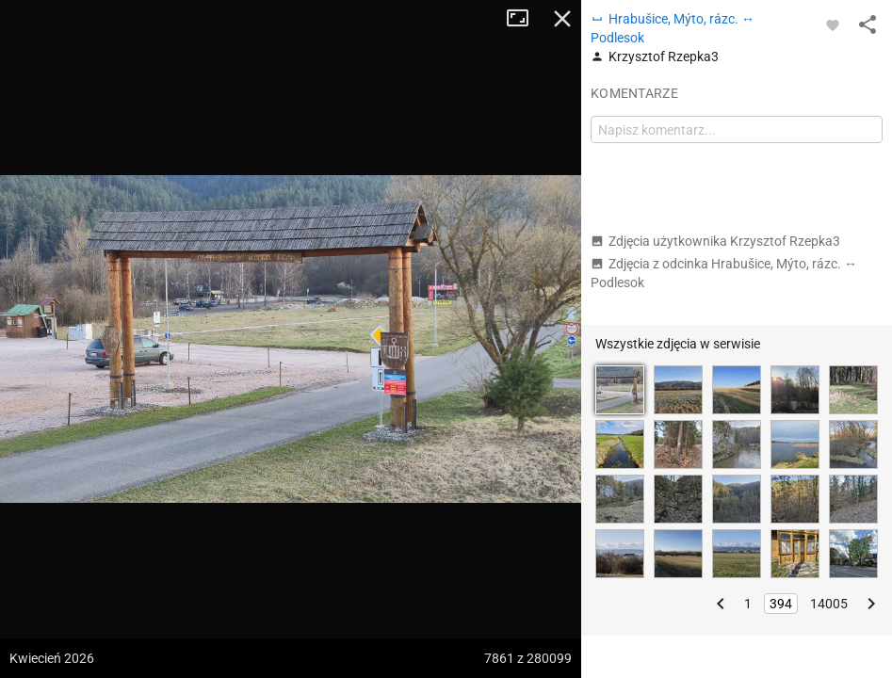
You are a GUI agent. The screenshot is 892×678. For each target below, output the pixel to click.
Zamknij (562, 19)
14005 (829, 603)
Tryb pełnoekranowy (524, 19)
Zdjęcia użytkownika (715, 241)
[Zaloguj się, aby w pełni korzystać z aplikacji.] (833, 24)
